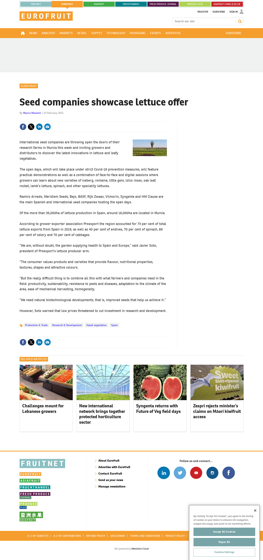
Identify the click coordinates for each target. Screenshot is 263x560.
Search (240, 21)
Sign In (233, 11)
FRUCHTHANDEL (131, 4)
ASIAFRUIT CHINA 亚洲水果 (227, 4)
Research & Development (67, 325)
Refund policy (95, 536)
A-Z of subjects (38, 536)
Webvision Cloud (140, 548)
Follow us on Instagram (212, 473)
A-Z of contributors (67, 536)
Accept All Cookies (224, 551)
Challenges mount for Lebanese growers (43, 408)
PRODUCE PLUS (195, 4)
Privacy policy (175, 536)
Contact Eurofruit (110, 473)
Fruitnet (36, 4)
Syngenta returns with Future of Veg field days (158, 408)
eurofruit (67, 4)
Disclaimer (117, 536)
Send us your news (110, 480)
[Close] (255, 530)
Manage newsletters (111, 486)
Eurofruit (29, 86)
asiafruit (99, 4)
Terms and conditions (145, 536)
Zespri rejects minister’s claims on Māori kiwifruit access (217, 411)
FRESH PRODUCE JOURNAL (163, 4)
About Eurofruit (108, 461)
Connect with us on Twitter (180, 473)
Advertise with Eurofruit (114, 467)
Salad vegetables (96, 325)
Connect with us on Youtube (196, 473)
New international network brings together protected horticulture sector (102, 414)
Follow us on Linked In (163, 473)
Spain (114, 325)
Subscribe (218, 11)
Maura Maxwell (32, 113)
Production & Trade (36, 325)
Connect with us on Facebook (228, 473)
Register (202, 11)
